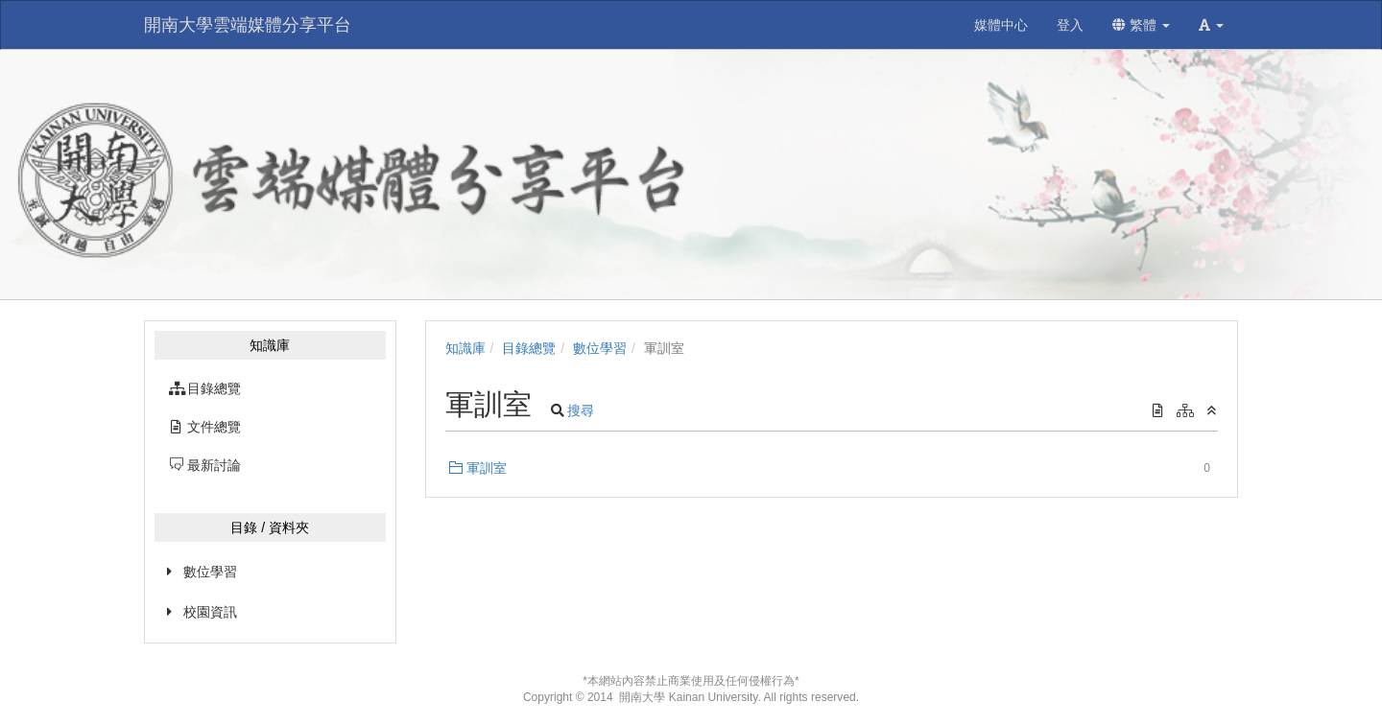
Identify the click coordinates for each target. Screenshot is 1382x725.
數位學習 (210, 571)
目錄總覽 (529, 348)
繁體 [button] (1141, 25)
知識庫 (465, 348)
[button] (1211, 25)
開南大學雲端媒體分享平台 (247, 25)
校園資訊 (210, 612)
